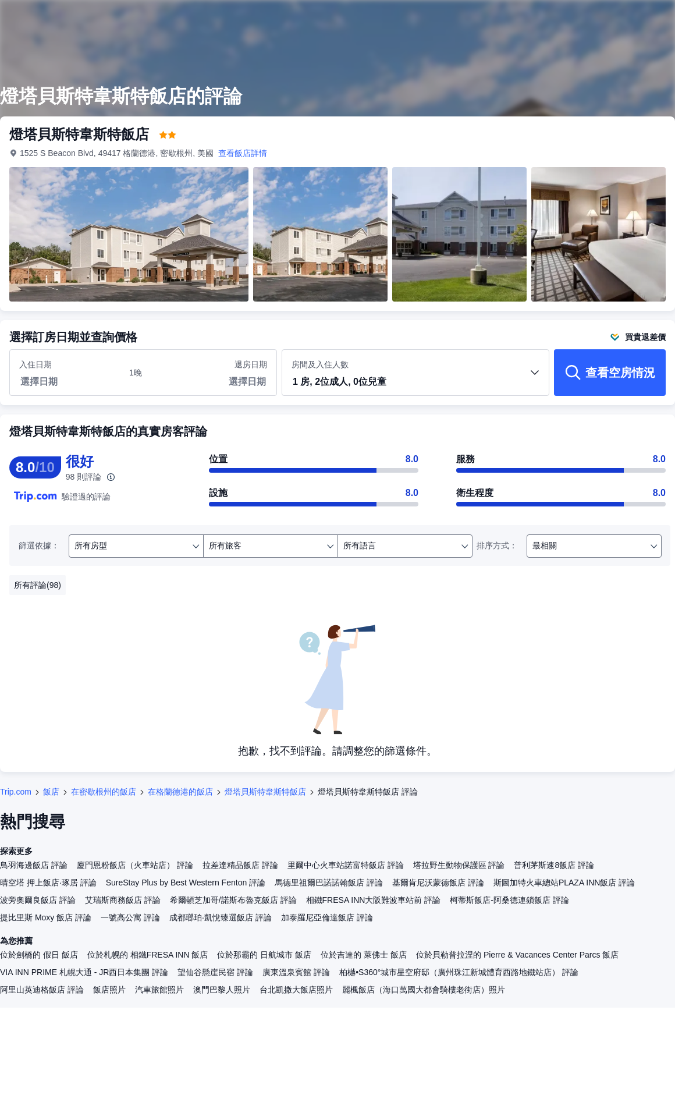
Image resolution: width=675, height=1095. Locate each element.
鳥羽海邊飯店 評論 (34, 865)
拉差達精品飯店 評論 (240, 865)
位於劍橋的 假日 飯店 (39, 954)
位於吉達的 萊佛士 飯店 (364, 954)
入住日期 (35, 364)
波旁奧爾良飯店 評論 (38, 900)
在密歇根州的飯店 (103, 791)
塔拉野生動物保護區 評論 (459, 865)
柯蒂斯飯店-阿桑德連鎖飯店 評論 (509, 900)
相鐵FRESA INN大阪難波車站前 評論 (373, 900)
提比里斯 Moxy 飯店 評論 (45, 917)
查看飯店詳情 (242, 153)
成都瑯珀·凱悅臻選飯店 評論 (220, 917)
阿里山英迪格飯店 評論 (42, 989)
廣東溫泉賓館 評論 (296, 972)
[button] (415, 382)
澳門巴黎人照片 (221, 989)
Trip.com (15, 791)
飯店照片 (109, 989)
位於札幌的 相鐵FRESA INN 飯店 (147, 954)
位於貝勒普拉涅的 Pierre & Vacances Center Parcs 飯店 (517, 954)
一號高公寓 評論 (130, 917)
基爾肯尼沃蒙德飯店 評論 (438, 882)
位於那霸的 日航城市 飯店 (264, 954)
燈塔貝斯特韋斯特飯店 (265, 791)
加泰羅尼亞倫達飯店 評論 (327, 917)
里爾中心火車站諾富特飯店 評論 (345, 865)
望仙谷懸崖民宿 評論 (215, 972)
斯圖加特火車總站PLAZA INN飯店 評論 (564, 882)
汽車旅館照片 (159, 989)
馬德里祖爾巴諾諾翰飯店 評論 (329, 882)
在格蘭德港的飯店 (180, 791)
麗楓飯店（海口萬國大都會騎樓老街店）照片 (423, 989)
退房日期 (251, 364)
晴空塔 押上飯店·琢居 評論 (48, 882)
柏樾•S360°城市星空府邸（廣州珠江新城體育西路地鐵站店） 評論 (458, 972)
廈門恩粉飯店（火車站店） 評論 (135, 865)
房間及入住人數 (415, 377)
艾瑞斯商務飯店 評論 (123, 900)
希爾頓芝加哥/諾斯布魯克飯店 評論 (233, 900)
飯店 (51, 791)
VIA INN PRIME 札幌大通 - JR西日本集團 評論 (84, 972)
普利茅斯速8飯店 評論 (554, 865)
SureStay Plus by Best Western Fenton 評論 (185, 882)
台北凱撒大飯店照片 (296, 989)
